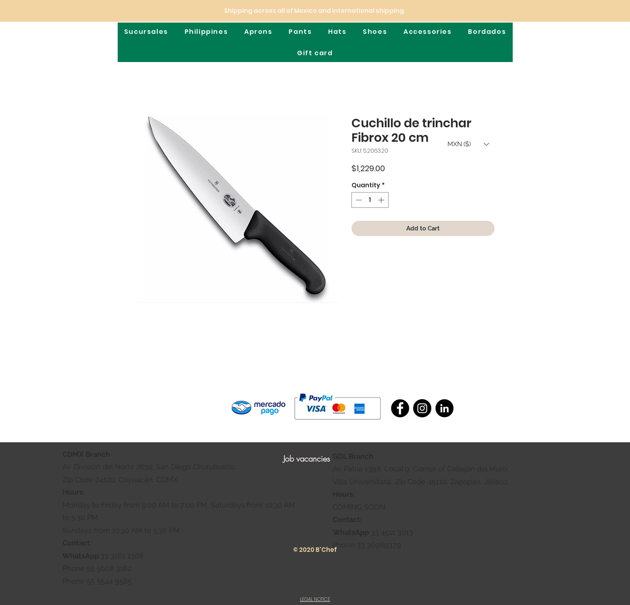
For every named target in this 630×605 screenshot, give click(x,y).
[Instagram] (422, 408)
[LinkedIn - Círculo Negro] (444, 408)
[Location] (563, 32)
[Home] (87, 31)
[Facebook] (400, 408)
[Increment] (381, 200)
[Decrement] (358, 200)
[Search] (537, 33)
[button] (468, 144)
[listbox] (468, 144)
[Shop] (550, 32)
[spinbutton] (369, 200)
